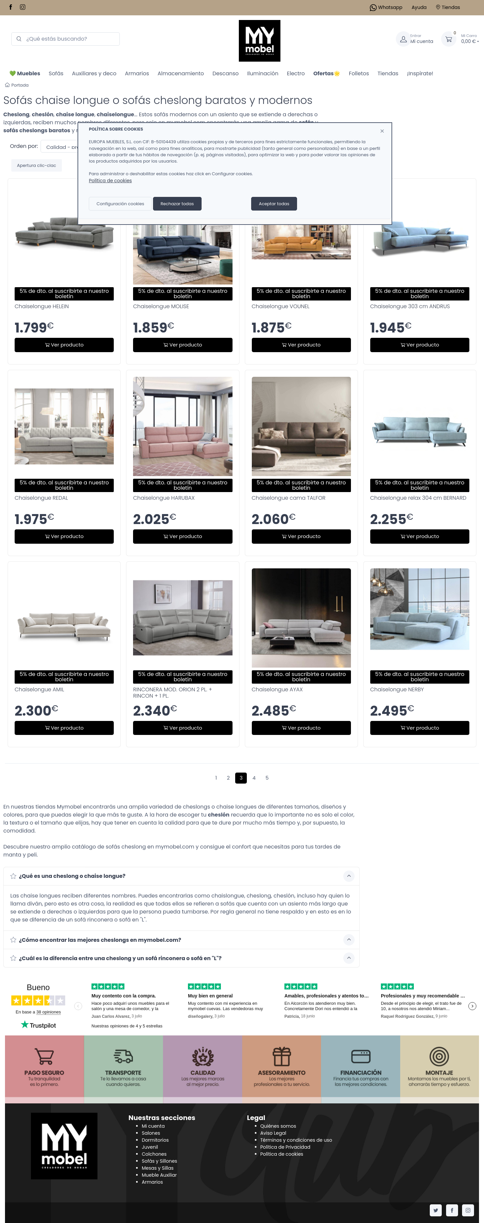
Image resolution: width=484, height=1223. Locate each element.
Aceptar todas (274, 204)
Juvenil (150, 1147)
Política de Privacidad (285, 1147)
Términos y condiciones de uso (296, 1140)
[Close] (382, 131)
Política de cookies (281, 1154)
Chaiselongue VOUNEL (281, 306)
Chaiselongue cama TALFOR (289, 498)
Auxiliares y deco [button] (94, 73)
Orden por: (24, 146)
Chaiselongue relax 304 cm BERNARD (418, 498)
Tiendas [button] (388, 73)
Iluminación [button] (262, 73)
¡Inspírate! (420, 73)
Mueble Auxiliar (159, 1175)
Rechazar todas (177, 204)
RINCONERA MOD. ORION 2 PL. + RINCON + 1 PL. (172, 693)
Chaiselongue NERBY (397, 689)
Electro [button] (296, 73)
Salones (151, 1133)
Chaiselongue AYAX (277, 689)
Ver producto (64, 344)
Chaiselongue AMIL (39, 689)
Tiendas (448, 7)
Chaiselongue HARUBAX (164, 498)
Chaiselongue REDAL (41, 498)
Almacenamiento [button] (181, 73)
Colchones (154, 1154)
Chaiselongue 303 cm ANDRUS (410, 306)
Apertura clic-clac (36, 165)
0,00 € (470, 39)
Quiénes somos (278, 1126)
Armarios (152, 1182)
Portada (17, 85)
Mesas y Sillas (158, 1168)
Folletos (359, 73)
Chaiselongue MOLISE (161, 306)
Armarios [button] (137, 73)
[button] (25, 73)
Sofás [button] (56, 73)
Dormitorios (155, 1140)
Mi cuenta (153, 1126)
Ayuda (418, 7)
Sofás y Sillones (159, 1161)
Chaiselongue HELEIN (42, 306)
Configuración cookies (120, 204)
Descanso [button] (226, 73)
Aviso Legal (273, 1133)
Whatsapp (386, 7)
